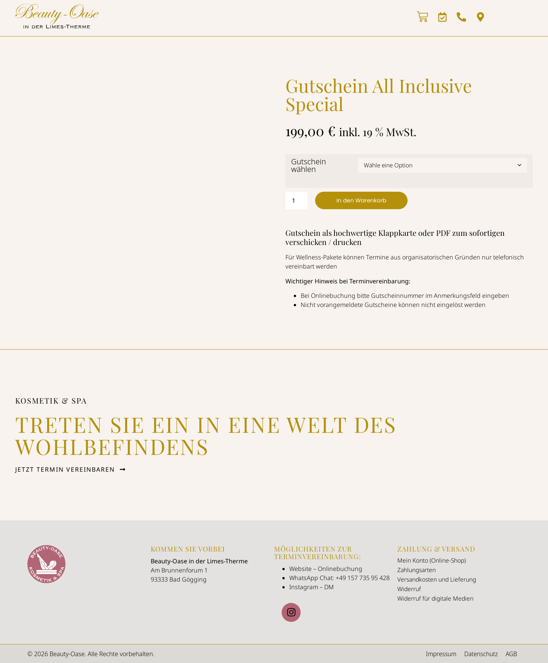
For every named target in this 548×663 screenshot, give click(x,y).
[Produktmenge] (296, 200)
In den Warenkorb (363, 200)
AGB (511, 654)
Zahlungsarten (418, 570)
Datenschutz (479, 654)
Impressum (437, 654)
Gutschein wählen (308, 165)
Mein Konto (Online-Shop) (432, 560)
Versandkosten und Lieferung (439, 579)
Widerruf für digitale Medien (436, 598)
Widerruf (409, 589)
